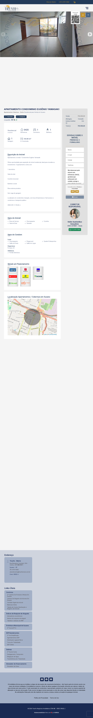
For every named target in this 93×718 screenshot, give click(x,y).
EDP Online (10, 644)
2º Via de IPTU (11, 628)
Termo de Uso (54, 698)
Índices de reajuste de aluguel (16, 618)
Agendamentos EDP (13, 637)
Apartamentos (8, 112)
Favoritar (9, 116)
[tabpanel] (46, 34)
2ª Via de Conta (12, 652)
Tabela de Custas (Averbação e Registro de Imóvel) (17, 607)
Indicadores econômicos (14, 616)
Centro (22, 112)
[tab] (83, 15)
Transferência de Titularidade (16, 659)
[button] (74, 2)
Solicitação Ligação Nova (15, 640)
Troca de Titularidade (13, 642)
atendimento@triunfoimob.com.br (20, 572)
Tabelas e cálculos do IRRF (15, 620)
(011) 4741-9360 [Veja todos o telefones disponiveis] (64, 2)
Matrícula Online (12, 605)
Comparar (21, 116)
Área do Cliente (51, 2)
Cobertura (16, 112)
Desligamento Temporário (15, 654)
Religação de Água (13, 656)
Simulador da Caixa (13, 666)
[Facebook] (42, 679)
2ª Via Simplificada (13, 635)
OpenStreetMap (53, 334)
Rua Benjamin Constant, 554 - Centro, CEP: (19, 564)
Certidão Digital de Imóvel (15, 602)
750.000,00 (81, 116)
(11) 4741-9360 (14, 569)
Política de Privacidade (41, 698)
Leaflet (44, 334)
